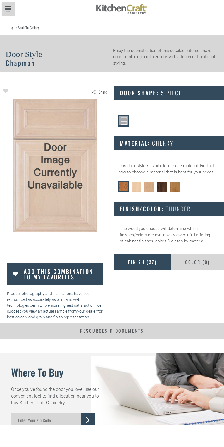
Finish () (142, 262)
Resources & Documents (112, 330)
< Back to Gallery (27, 28)
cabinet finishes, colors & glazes (154, 241)
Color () (197, 262)
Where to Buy (37, 372)
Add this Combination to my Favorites (58, 274)
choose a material (148, 172)
